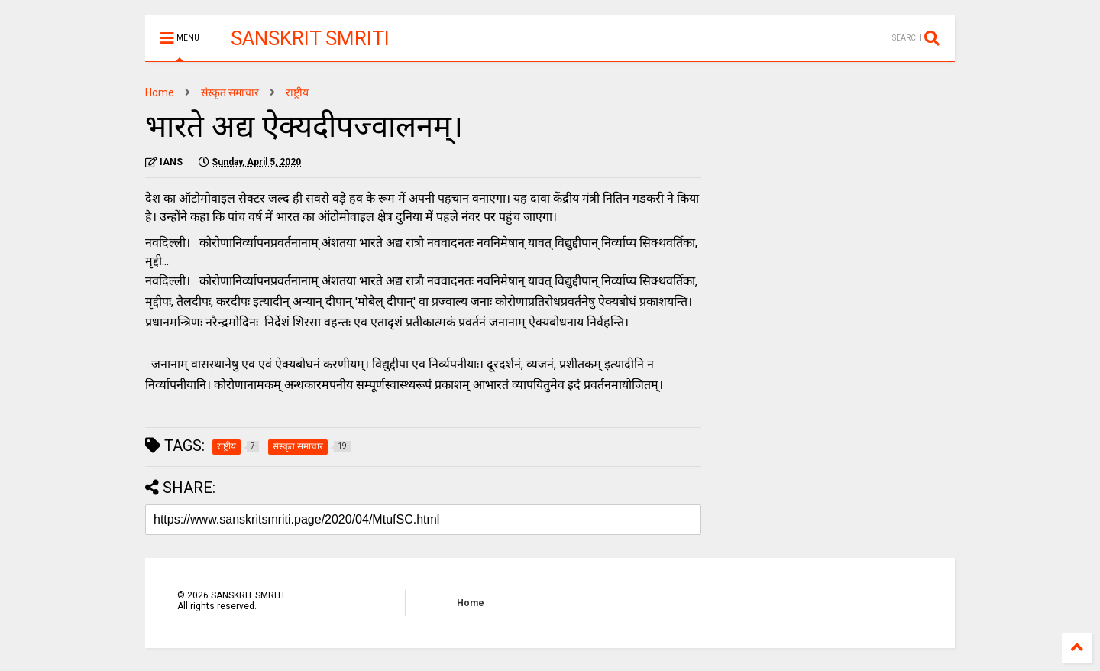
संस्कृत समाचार (230, 92)
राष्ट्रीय (297, 92)
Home (159, 92)
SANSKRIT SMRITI (310, 38)
